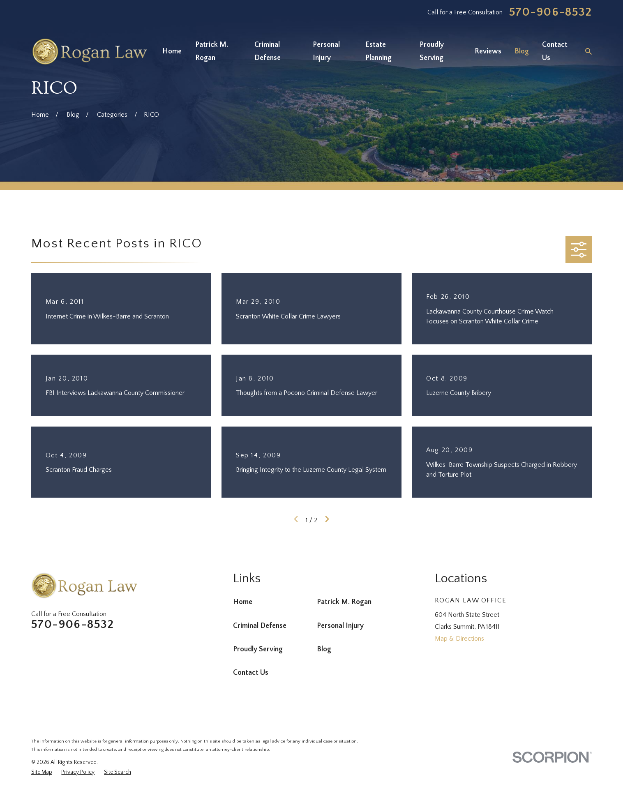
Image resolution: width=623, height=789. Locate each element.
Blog (324, 649)
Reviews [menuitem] (488, 51)
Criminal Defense (259, 626)
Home (242, 602)
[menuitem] (41, 772)
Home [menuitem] (172, 51)
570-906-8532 (550, 12)
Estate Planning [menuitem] (378, 51)
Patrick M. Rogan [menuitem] (211, 51)
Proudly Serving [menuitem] (432, 51)
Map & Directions (459, 638)
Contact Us (250, 673)
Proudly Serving (258, 649)
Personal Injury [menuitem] (326, 51)
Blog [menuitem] (522, 51)
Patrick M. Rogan (344, 602)
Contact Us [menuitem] (555, 51)
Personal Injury (340, 626)
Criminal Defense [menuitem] (267, 51)
